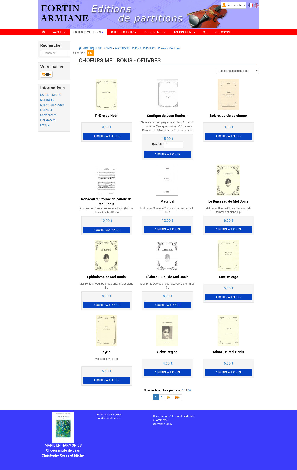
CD (205, 32)
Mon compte (223, 32)
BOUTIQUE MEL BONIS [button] (88, 32)
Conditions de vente (108, 418)
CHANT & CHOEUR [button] (123, 32)
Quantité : (158, 144)
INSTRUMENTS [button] (154, 32)
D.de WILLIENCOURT (52, 104)
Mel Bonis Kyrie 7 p (106, 358)
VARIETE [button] (59, 32)
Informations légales (108, 414)
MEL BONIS (47, 99)
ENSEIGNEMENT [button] (184, 32)
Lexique (45, 125)
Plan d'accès (47, 120)
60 (189, 390)
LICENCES (46, 109)
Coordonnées (48, 114)
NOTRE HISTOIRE (50, 94)
